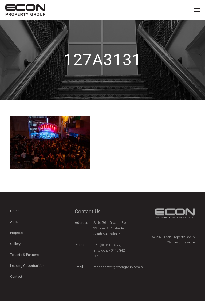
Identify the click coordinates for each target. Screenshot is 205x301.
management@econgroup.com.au (119, 267)
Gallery (15, 244)
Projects (16, 233)
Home (14, 211)
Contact (16, 277)
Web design (175, 242)
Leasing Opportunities (27, 266)
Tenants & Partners (24, 255)
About (15, 222)
